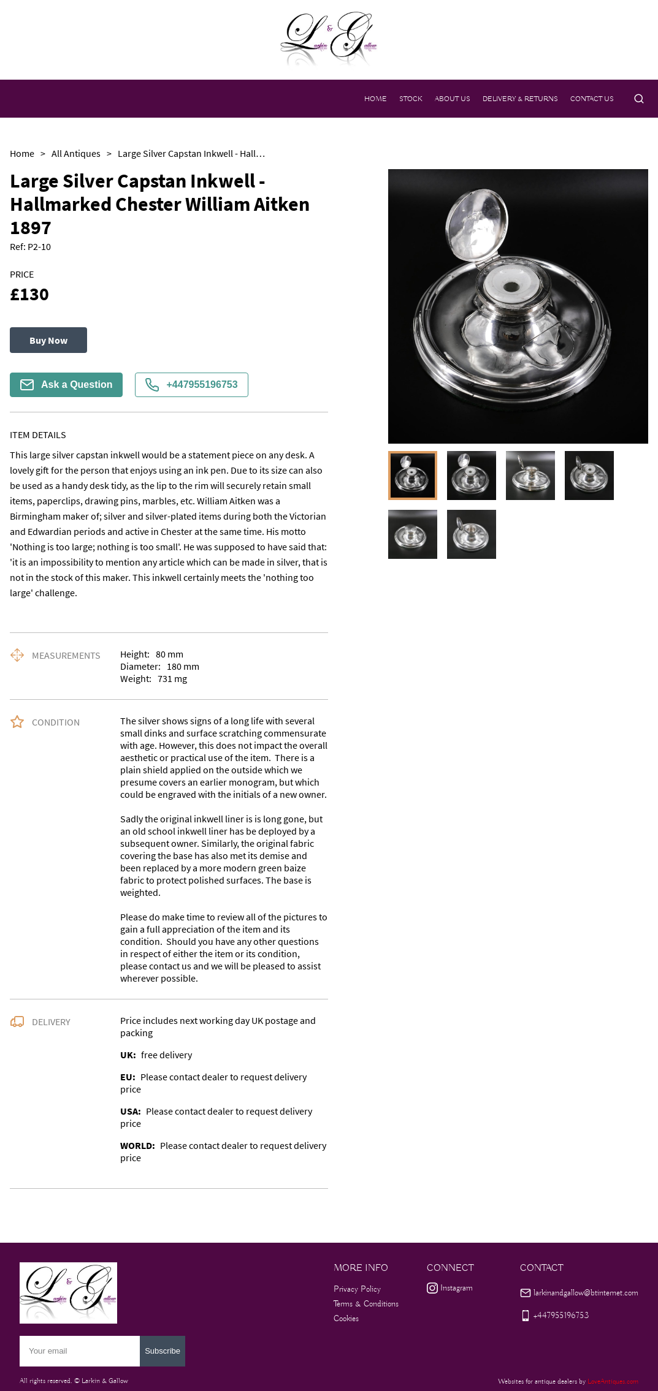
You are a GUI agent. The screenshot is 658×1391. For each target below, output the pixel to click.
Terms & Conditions (366, 1304)
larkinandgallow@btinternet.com (586, 1292)
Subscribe (162, 1350)
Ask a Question (66, 384)
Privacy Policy (357, 1289)
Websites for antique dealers (537, 1381)
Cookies (346, 1318)
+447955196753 (191, 385)
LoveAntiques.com (612, 1381)
